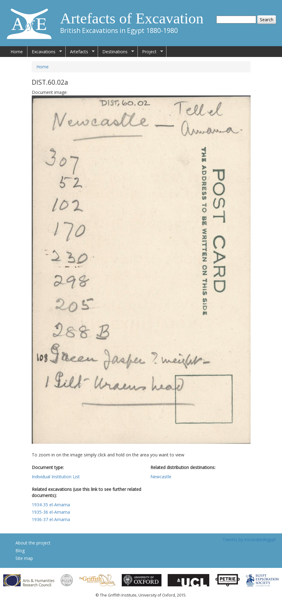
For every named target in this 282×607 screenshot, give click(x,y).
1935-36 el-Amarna (51, 512)
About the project (33, 543)
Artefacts (80, 52)
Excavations (44, 52)
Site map (24, 558)
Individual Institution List (56, 477)
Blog (20, 550)
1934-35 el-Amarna (51, 505)
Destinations (116, 52)
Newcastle (160, 477)
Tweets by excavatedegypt (249, 539)
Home (16, 52)
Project (150, 52)
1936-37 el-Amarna (51, 519)
